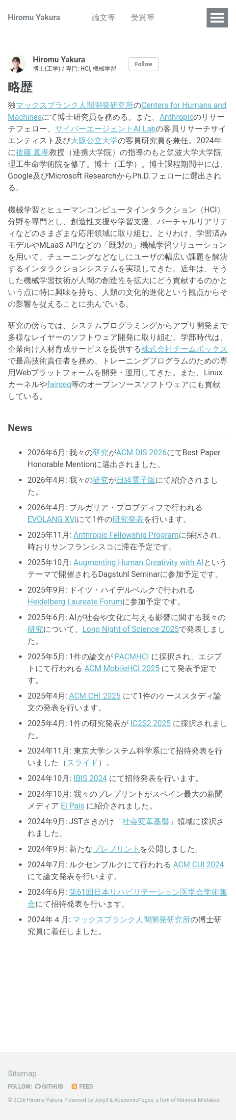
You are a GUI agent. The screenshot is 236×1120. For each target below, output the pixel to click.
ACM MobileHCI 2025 (121, 668)
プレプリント (116, 849)
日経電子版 (136, 480)
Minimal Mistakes (198, 1100)
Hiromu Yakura (34, 17)
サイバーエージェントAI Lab (105, 128)
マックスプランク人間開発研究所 (74, 105)
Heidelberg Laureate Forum (74, 601)
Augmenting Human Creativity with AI (139, 562)
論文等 (103, 17)
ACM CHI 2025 (95, 696)
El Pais (72, 805)
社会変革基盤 (145, 821)
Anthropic (176, 117)
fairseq (59, 384)
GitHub (49, 1086)
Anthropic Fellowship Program (126, 535)
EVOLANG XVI (52, 519)
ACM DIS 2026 (141, 452)
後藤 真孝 (32, 152)
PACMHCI (132, 656)
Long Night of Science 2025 (130, 629)
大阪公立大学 (94, 140)
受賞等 (143, 17)
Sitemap (22, 1073)
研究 (100, 452)
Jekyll (101, 1100)
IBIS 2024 (90, 778)
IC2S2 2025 (151, 723)
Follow (143, 64)
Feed (82, 1086)
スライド (82, 762)
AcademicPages (134, 1100)
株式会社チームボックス (184, 349)
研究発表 (128, 519)
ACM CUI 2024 (198, 864)
